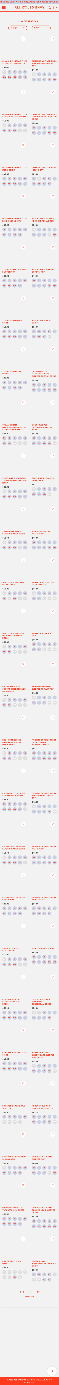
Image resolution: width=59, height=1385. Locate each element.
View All (29, 1296)
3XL (9, 77)
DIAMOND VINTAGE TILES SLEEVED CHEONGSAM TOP (44, 63)
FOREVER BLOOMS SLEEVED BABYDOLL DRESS (12, 1001)
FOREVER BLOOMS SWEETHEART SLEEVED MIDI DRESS (43, 1054)
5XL (19, 77)
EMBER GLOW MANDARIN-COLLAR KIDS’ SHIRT (44, 1263)
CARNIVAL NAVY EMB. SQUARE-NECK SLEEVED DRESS (43, 1210)
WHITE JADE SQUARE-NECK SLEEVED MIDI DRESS (13, 635)
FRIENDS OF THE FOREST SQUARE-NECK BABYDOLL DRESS (44, 742)
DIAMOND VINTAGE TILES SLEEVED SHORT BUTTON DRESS (44, 116)
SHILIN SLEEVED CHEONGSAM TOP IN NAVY (42, 427)
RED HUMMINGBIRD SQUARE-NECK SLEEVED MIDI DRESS (14, 689)
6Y (34, 183)
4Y (49, 178)
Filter (18, 28)
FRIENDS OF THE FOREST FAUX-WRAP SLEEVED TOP (44, 795)
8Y (39, 183)
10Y (44, 183)
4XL (14, 77)
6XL (25, 77)
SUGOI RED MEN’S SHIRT (44, 948)
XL (25, 72)
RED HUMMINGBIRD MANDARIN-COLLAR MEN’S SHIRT (11, 742)
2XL (4, 77)
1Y (34, 178)
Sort (41, 28)
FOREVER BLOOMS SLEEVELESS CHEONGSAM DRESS (41, 1001)
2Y (39, 178)
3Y (44, 178)
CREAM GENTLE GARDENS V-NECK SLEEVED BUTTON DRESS (44, 373)
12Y (49, 183)
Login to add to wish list (23, 38)
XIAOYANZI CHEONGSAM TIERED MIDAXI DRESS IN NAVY (14, 480)
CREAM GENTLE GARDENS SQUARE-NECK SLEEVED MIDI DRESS (14, 427)
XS (4, 72)
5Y (54, 178)
